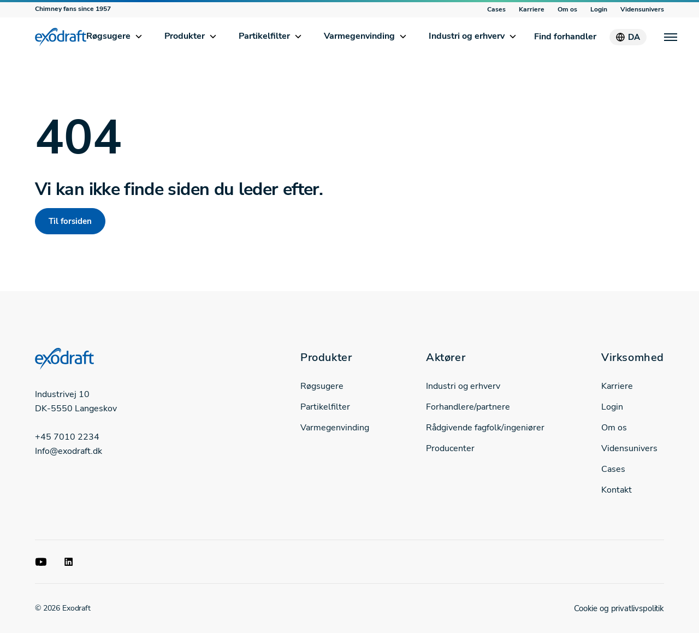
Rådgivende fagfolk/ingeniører (485, 428)
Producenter (450, 448)
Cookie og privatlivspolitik (619, 608)
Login (598, 9)
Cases (496, 9)
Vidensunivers (642, 9)
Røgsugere (108, 36)
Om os (567, 9)
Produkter (184, 36)
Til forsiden (70, 221)
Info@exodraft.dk (68, 451)
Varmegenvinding (359, 36)
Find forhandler (565, 37)
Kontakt (616, 490)
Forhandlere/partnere (468, 407)
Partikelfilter (264, 36)
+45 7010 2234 (67, 437)
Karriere (531, 9)
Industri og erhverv (467, 36)
